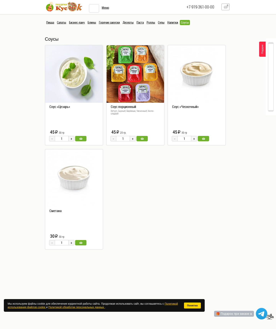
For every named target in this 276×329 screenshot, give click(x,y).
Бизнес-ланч (77, 22)
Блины (92, 22)
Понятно (192, 305)
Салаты (61, 22)
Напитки (172, 22)
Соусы (185, 22)
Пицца (50, 22)
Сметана (55, 210)
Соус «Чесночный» (185, 106)
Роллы (151, 22)
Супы (161, 22)
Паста (140, 22)
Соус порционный (123, 106)
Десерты (128, 22)
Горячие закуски (109, 22)
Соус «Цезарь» (59, 106)
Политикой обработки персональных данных (76, 307)
